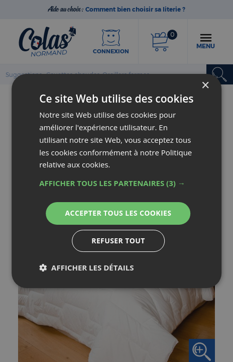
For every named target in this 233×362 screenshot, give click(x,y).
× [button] (205, 85)
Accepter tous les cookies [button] (118, 213)
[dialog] (116, 181)
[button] (116, 183)
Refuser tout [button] (118, 240)
